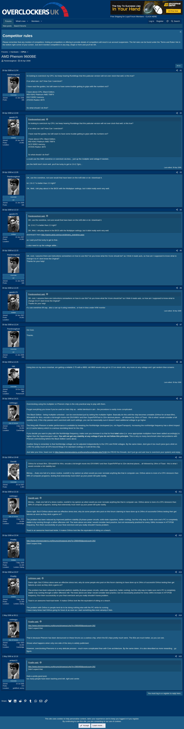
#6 (181, 288)
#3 (181, 172)
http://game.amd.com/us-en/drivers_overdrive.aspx (62, 235)
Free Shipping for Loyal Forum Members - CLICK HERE (133, 16)
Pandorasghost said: (36, 119)
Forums (8, 21)
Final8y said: (33, 622)
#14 (180, 615)
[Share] (177, 70)
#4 (181, 210)
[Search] (175, 21)
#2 (181, 113)
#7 (181, 325)
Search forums (20, 26)
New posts (7, 26)
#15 (180, 656)
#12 (180, 535)
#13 (180, 572)
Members (35, 21)
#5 (181, 251)
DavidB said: (33, 498)
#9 (181, 399)
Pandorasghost (10, 61)
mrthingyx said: (34, 578)
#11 (180, 492)
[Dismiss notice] (180, 32)
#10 (180, 457)
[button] (27, 21)
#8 (181, 362)
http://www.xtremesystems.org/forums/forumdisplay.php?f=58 (81, 452)
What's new (20, 21)
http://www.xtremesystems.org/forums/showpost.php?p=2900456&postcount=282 (61, 541)
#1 (181, 70)
